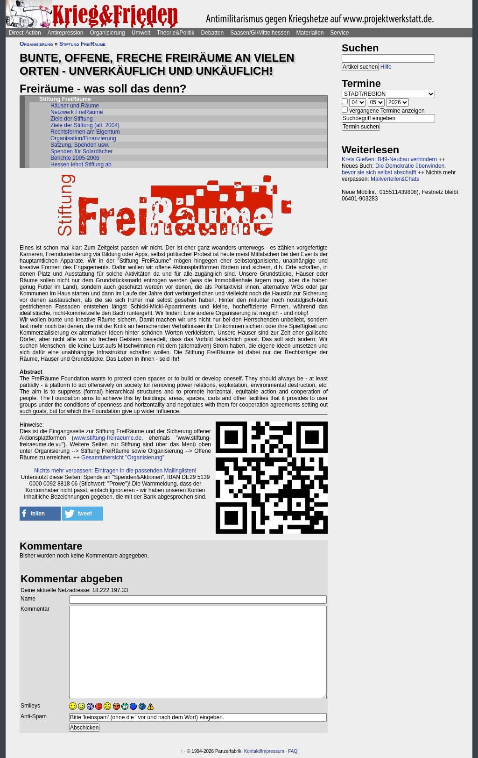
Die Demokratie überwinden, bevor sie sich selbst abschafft (394, 169)
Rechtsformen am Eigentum (85, 132)
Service (339, 32)
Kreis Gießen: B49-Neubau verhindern (389, 159)
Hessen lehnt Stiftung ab (81, 164)
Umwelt (141, 32)
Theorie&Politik (176, 32)
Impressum (272, 751)
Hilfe (386, 67)
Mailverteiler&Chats (395, 179)
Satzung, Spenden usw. (79, 145)
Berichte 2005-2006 (74, 158)
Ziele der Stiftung (71, 118)
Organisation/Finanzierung (83, 138)
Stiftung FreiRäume (82, 44)
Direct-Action (25, 32)
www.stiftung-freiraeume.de (107, 438)
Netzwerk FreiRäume (76, 112)
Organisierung (107, 32)
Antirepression (66, 32)
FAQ (292, 751)
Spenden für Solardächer (81, 151)
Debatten (212, 32)
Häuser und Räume (74, 105)
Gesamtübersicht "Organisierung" (122, 457)
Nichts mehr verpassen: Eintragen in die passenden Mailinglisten (114, 470)
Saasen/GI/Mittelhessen (259, 32)
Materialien (310, 32)
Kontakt (252, 751)
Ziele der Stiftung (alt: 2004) (85, 125)
